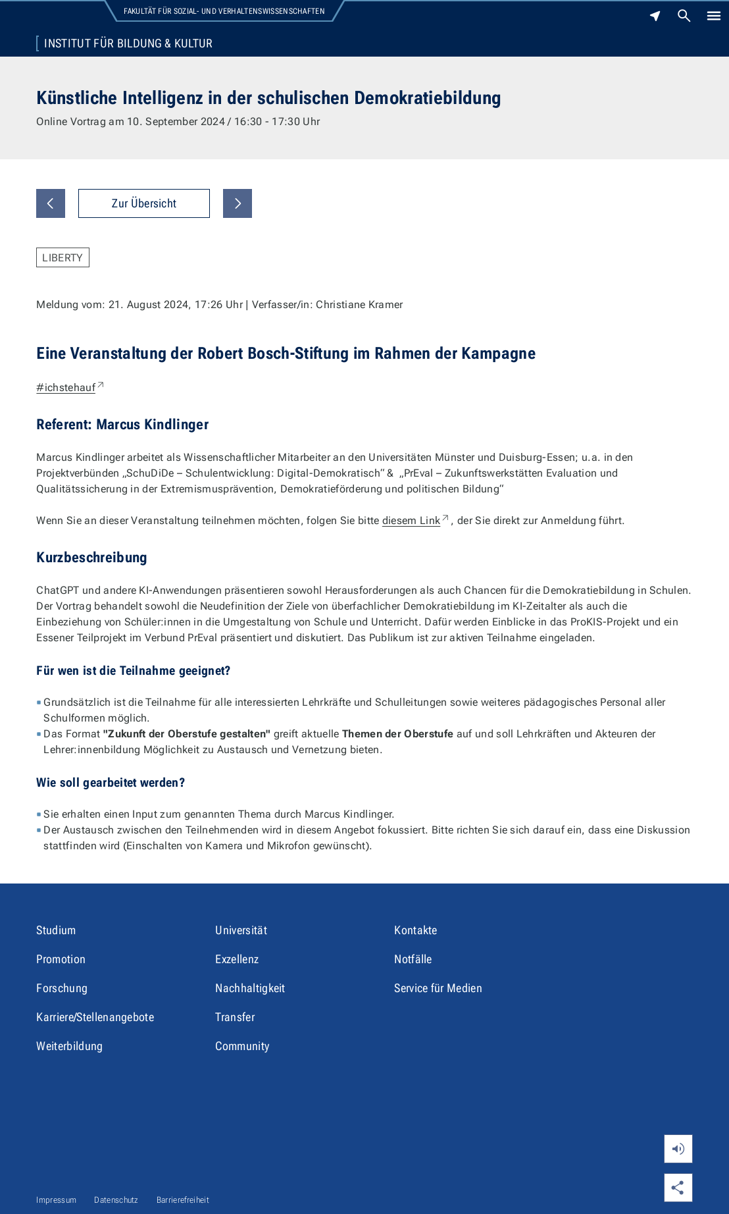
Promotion (61, 959)
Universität (241, 930)
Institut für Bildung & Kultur (128, 43)
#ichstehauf (71, 387)
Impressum (56, 1200)
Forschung (62, 988)
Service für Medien (438, 988)
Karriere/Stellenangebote (95, 1017)
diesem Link (416, 520)
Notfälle (413, 959)
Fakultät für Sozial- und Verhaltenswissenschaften (224, 11)
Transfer (235, 1017)
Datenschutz (116, 1200)
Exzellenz (237, 959)
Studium (56, 930)
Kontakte (416, 930)
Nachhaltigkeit (250, 988)
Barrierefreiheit (183, 1200)
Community (242, 1046)
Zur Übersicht (144, 203)
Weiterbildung (69, 1046)
